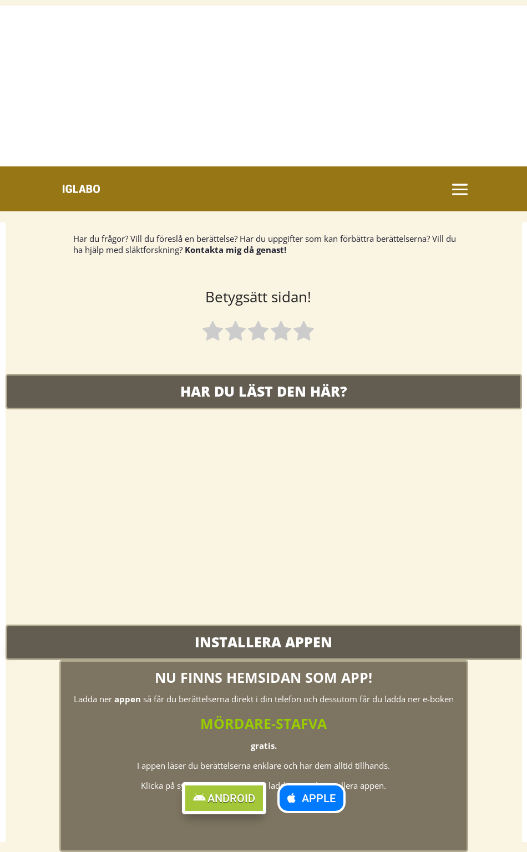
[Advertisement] (263, 83)
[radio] (212, 333)
